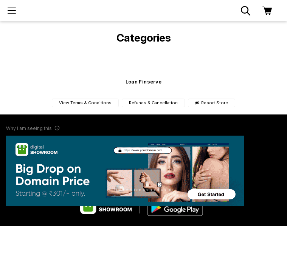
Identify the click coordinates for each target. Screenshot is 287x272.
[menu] (12, 10)
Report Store (211, 102)
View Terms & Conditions (85, 102)
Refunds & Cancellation (153, 102)
